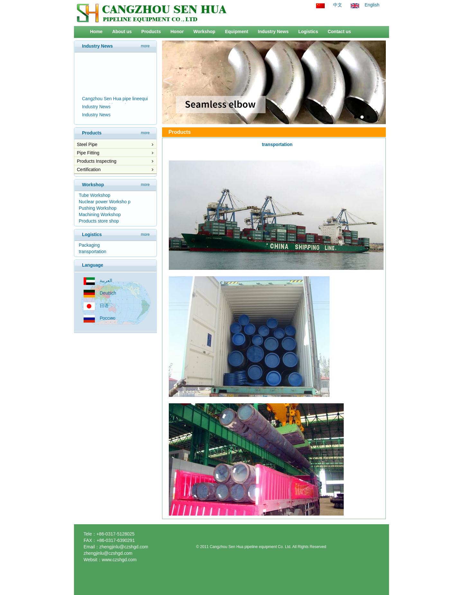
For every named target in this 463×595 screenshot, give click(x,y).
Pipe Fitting (88, 152)
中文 (337, 4)
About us (122, 31)
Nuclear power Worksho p (105, 201)
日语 (104, 305)
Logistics (308, 31)
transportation (92, 251)
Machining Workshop (100, 214)
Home (96, 31)
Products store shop (99, 221)
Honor (177, 31)
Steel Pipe (87, 144)
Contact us (339, 31)
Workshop (204, 31)
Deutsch (108, 293)
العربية (106, 280)
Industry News (273, 31)
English (372, 4)
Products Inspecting (96, 161)
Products (151, 31)
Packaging (89, 245)
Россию (107, 318)
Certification (89, 169)
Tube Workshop (94, 195)
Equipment (236, 31)
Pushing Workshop (97, 208)
